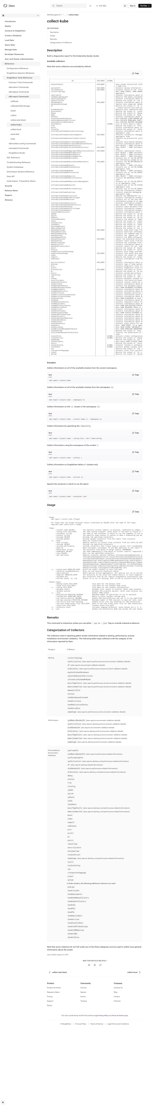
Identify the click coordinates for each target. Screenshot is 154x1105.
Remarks (53, 39)
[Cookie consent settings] (3, 1102)
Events (83, 1073)
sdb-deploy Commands (19, 92)
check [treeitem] (13, 111)
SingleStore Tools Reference (19, 78)
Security (8, 186)
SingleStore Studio (17, 153)
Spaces (83, 1069)
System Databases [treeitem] (15, 167)
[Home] (9, 6)
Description (54, 32)
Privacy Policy (103, 1092)
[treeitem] (20, 21)
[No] (95, 1042)
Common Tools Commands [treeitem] (21, 82)
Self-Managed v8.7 (54, 15)
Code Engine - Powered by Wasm (21, 181)
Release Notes (11, 190)
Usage (52, 36)
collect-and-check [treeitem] (18, 120)
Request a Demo (53, 1069)
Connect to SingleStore (15, 31)
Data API (11, 176)
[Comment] (100, 1042)
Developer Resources (14, 54)
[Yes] (89, 1042)
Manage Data (11, 49)
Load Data (9, 40)
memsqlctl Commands (19, 148)
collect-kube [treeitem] (16, 125)
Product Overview (54, 1065)
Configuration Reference (17, 68)
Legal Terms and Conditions (118, 1101)
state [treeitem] (13, 139)
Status (49, 1082)
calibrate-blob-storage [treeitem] (20, 106)
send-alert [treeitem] (15, 134)
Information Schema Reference (20, 172)
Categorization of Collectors (61, 43)
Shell (50, 431)
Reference (9, 64)
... (65, 15)
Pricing (49, 1073)
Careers (117, 1073)
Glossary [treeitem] (9, 200)
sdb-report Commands (19, 96)
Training (83, 1078)
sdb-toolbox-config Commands (22, 143)
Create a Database (13, 35)
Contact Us (118, 1065)
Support (8, 195)
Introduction (10, 21)
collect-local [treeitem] (16, 129)
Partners (117, 1078)
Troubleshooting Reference (18, 162)
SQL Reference (13, 157)
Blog (115, 1069)
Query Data (10, 45)
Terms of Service (118, 1092)
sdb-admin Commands (19, 87)
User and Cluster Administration (19, 59)
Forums (83, 1065)
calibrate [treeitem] (14, 101)
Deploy (8, 26)
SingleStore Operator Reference (20, 73)
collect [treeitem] (13, 115)
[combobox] (125, 6)
